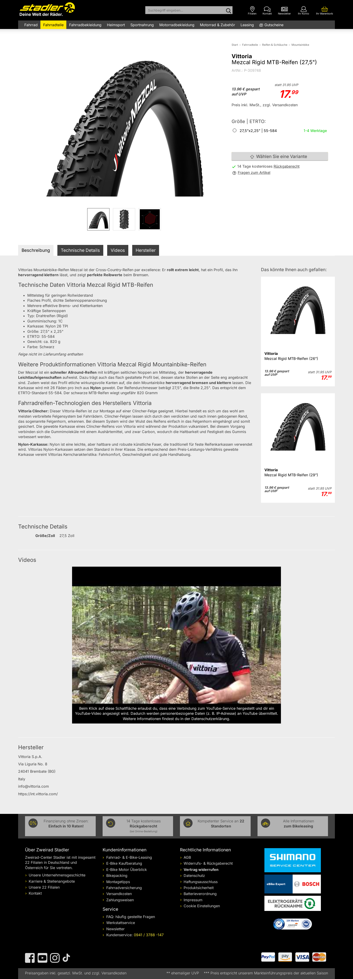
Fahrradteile (53, 25)
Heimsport (116, 25)
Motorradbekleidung (176, 25)
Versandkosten (119, 893)
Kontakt (35, 893)
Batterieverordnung (200, 893)
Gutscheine (273, 25)
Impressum (193, 900)
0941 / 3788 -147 (149, 935)
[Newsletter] (284, 11)
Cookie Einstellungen (202, 906)
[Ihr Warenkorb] (324, 11)
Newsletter (115, 929)
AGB (187, 857)
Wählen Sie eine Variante (278, 156)
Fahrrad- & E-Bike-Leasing (129, 857)
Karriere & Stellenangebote (52, 881)
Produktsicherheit (199, 887)
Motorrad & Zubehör (217, 25)
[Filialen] (252, 11)
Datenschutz (194, 875)
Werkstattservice (120, 922)
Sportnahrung (142, 25)
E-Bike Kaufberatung (124, 863)
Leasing (247, 25)
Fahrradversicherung (124, 887)
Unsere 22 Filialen (44, 887)
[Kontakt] (267, 11)
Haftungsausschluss (201, 881)
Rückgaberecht (287, 166)
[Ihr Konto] (303, 11)
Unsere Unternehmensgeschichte (57, 875)
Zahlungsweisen (120, 900)
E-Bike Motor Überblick (126, 869)
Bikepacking (116, 875)
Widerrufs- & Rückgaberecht (208, 863)
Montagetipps (118, 881)
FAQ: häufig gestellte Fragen (130, 916)
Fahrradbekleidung (85, 25)
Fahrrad (31, 25)
